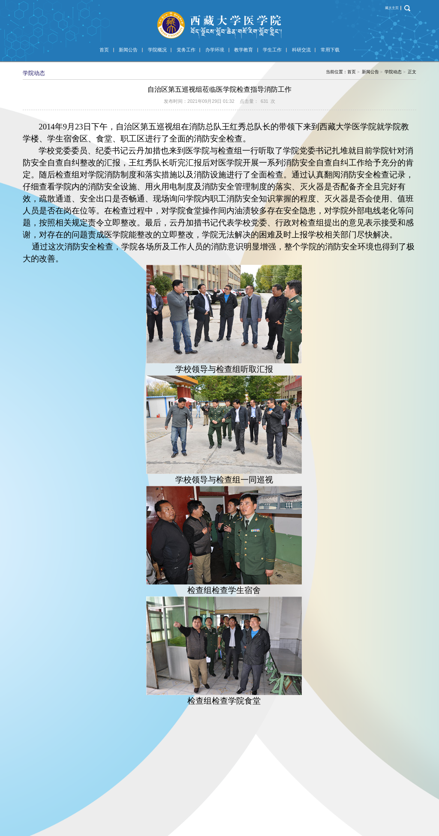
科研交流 (301, 49)
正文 (412, 71)
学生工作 (272, 49)
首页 (104, 49)
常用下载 (330, 49)
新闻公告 (128, 49)
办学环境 (214, 49)
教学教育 (243, 49)
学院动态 (393, 71)
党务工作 (186, 49)
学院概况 (157, 49)
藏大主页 (392, 8)
